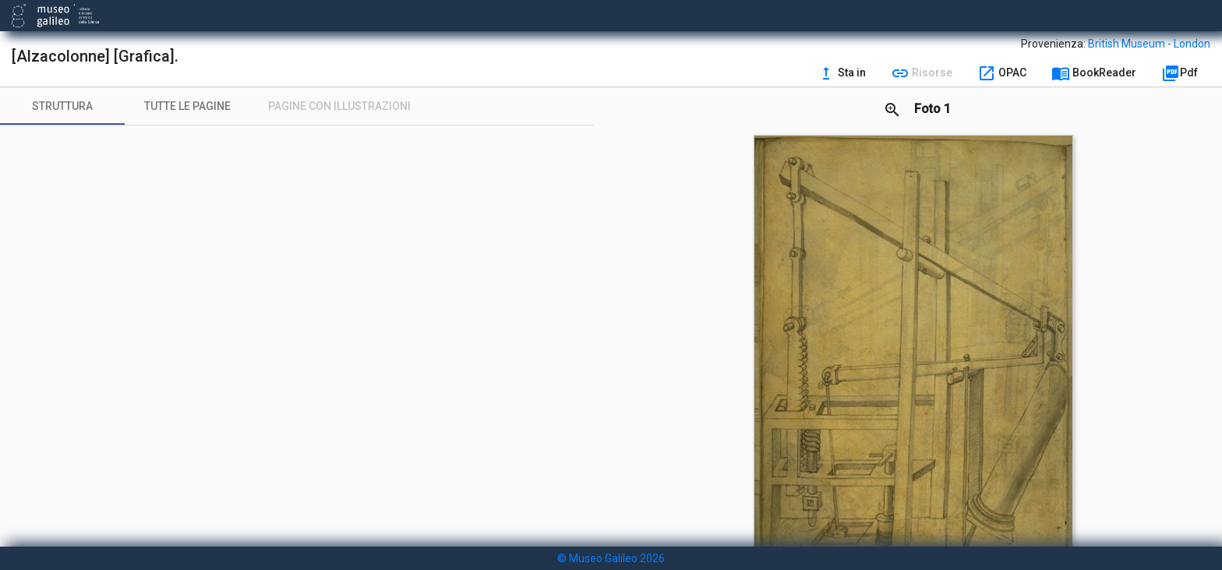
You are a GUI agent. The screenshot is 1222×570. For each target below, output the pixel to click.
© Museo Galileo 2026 (611, 558)
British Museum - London (1149, 43)
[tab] (62, 106)
